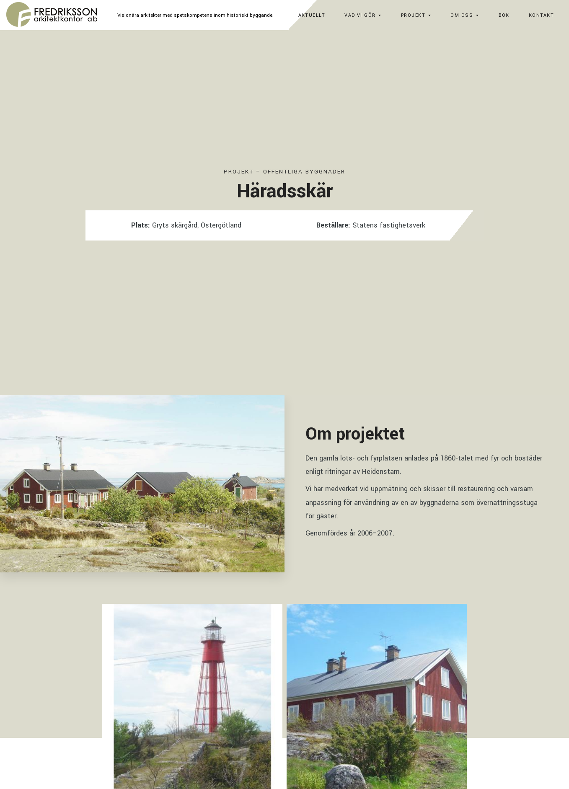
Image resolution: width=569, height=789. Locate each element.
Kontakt (541, 15)
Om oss (461, 15)
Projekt (413, 15)
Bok (504, 15)
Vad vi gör (359, 15)
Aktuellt (312, 15)
